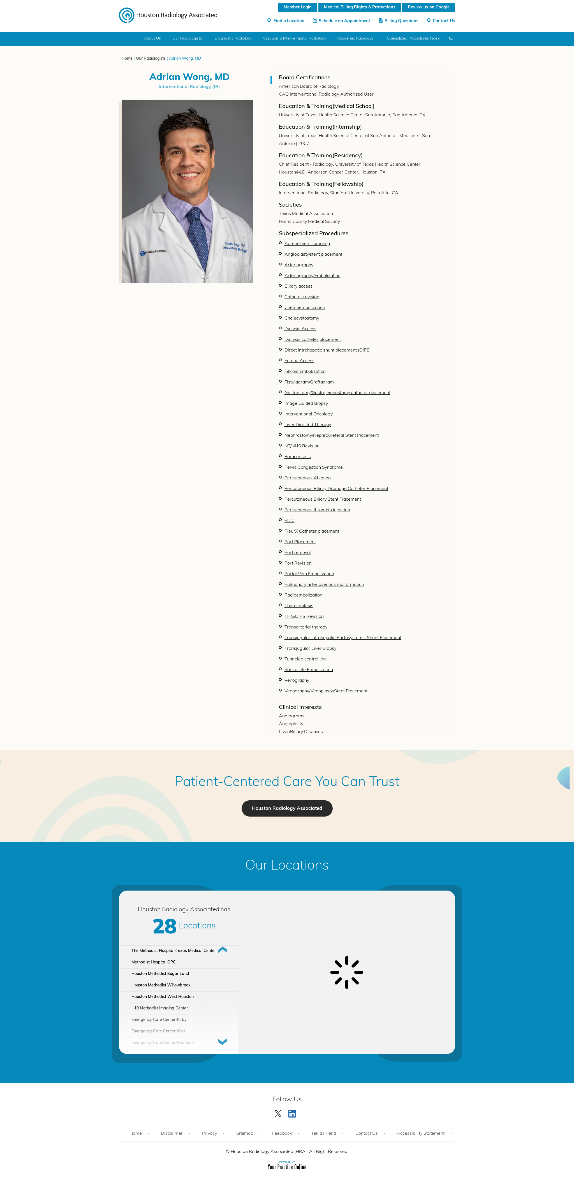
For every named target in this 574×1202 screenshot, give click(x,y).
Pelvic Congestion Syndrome (313, 467)
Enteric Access (299, 361)
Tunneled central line (305, 659)
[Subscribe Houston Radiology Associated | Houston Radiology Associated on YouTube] (293, 1112)
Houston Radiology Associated (287, 808)
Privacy (209, 1133)
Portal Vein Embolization (309, 574)
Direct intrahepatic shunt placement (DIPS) (327, 350)
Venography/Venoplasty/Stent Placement (325, 691)
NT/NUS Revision (302, 446)
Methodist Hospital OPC (153, 962)
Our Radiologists (187, 38)
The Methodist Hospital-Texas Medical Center (173, 951)
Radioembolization (303, 595)
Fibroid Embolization (305, 371)
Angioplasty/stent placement (313, 254)
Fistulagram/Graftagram (309, 382)
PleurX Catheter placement (311, 531)
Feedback (282, 1133)
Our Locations (287, 866)
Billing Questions (401, 21)
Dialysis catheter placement (312, 340)
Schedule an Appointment (344, 21)
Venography (296, 680)
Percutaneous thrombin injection (317, 510)
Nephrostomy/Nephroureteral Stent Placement (331, 435)
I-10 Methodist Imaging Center (159, 1008)
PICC (289, 521)
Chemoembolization (304, 308)
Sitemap (244, 1133)
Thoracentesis (298, 606)
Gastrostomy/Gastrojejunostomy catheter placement (337, 393)
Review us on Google (429, 7)
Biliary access (298, 286)
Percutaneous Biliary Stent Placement (322, 499)
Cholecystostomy (301, 318)
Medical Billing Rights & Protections (359, 7)
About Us (152, 38)
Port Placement (300, 542)
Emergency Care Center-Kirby (159, 1020)
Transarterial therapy (305, 627)
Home (129, 39)
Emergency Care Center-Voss (158, 1031)
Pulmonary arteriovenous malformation (324, 584)
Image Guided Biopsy (306, 403)
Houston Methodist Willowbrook (160, 985)
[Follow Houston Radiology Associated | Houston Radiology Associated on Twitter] (278, 1112)
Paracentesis (297, 457)
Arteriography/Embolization (312, 276)
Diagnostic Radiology (233, 38)
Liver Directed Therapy (307, 425)
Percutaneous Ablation (307, 478)
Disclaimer (172, 1133)
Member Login (298, 7)
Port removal (297, 553)
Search (451, 39)
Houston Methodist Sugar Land (160, 974)
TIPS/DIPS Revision (304, 616)
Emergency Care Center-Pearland (162, 1043)
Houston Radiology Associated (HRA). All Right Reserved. (289, 1152)
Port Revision (298, 563)
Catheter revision (301, 297)
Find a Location (289, 21)
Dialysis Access (300, 329)
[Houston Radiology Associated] (168, 15)
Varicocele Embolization (308, 670)
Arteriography (298, 265)
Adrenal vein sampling (307, 244)
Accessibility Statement (421, 1133)
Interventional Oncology (308, 414)
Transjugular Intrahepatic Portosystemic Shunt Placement (342, 638)
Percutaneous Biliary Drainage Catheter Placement (336, 489)
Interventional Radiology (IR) (189, 87)
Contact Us (444, 21)
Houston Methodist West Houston (162, 997)
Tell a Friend (323, 1133)
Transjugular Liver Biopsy (310, 648)
